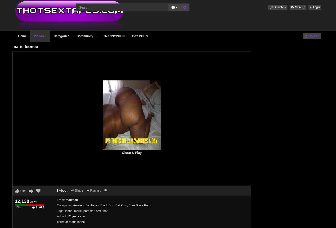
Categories (61, 36)
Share (77, 190)
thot (105, 211)
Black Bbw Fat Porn (113, 205)
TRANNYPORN (114, 36)
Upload (311, 36)
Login (315, 7)
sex (98, 211)
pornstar (88, 211)
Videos (40, 36)
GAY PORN (140, 36)
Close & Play (132, 153)
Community (86, 36)
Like (20, 191)
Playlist (94, 190)
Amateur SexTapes (86, 205)
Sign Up (298, 7)
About (62, 190)
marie (78, 211)
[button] (277, 7)
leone (69, 211)
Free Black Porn (139, 205)
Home (22, 36)
